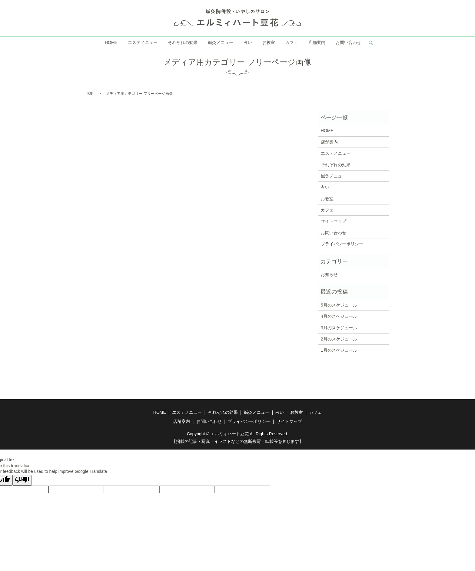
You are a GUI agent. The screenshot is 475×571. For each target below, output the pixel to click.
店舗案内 (316, 42)
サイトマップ (333, 221)
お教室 (268, 42)
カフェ (291, 42)
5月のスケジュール (339, 305)
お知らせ (329, 274)
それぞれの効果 (183, 42)
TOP (89, 93)
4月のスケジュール (339, 316)
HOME (111, 42)
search (370, 42)
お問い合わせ (347, 42)
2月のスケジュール (339, 339)
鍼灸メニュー (220, 42)
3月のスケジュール (339, 327)
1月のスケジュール (339, 350)
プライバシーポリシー (342, 243)
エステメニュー (143, 42)
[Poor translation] (22, 480)
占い (248, 42)
